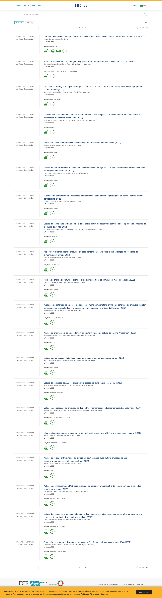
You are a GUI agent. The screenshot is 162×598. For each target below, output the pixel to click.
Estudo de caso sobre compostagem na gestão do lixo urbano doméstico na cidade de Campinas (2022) (91, 61)
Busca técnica (128, 585)
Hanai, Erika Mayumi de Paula (54, 520)
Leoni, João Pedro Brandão (53, 201)
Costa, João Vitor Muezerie (53, 173)
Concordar (144, 592)
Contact (140, 585)
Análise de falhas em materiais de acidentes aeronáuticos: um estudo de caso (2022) (82, 142)
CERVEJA (53, 46)
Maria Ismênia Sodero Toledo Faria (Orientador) (74, 92)
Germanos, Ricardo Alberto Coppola (56, 544)
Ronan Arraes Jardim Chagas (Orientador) (80, 335)
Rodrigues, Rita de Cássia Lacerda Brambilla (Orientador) (77, 120)
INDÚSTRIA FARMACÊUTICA (60, 418)
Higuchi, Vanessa (50, 257)
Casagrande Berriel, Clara (52, 492)
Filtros (19, 22)
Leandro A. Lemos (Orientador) (70, 145)
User (135, 6)
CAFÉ (52, 127)
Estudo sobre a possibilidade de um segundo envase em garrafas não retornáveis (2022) (84, 358)
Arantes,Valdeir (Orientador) (73, 435)
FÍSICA (52, 342)
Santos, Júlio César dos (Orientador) (69, 310)
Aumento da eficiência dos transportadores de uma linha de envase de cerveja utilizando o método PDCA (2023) (94, 36)
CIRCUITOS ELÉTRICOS (58, 552)
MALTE (60, 318)
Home (18, 6)
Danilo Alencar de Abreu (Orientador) (75, 173)
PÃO (58, 264)
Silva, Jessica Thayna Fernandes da (56, 385)
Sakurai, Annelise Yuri (51, 145)
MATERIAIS (54, 152)
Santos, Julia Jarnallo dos (53, 64)
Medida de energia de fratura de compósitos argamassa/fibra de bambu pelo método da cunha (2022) (90, 280)
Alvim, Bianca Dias (50, 310)
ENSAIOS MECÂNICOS (58, 393)
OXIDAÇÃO (54, 236)
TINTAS (52, 471)
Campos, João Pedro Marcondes (55, 282)
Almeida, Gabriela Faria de (53, 410)
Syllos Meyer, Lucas (50, 120)
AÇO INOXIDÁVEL (56, 99)
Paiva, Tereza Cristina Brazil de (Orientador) (77, 64)
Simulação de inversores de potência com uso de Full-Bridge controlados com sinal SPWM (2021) (88, 542)
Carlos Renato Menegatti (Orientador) (82, 544)
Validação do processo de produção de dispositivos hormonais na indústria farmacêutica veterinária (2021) (92, 408)
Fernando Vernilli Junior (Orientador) (82, 360)
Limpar (145, 22)
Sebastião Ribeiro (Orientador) (73, 201)
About (26, 6)
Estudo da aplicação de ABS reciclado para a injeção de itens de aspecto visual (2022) (83, 383)
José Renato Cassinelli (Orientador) (81, 385)
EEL (52, 42)
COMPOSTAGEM (56, 71)
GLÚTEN (53, 264)
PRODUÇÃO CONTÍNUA (58, 527)
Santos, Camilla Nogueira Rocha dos (56, 360)
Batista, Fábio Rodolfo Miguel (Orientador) (69, 463)
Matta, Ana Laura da (51, 92)
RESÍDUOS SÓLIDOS (70, 71)
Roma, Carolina (49, 463)
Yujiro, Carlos (63, 39)
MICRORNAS (55, 443)
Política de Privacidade (109, 585)
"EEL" (30, 23)
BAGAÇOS (54, 318)
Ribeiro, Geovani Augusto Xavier (55, 335)
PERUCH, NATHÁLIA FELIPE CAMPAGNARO (59, 229)
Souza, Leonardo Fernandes (53, 435)
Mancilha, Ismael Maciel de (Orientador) (70, 257)
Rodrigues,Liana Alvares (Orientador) (77, 520)
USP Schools (37, 6)
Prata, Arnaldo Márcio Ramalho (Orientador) (90, 229)
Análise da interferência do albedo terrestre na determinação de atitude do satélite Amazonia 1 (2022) (90, 333)
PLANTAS (63, 443)
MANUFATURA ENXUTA (58, 499)
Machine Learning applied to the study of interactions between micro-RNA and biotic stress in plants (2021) (92, 433)
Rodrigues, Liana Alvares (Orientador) (75, 492)
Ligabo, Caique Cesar (51, 39)
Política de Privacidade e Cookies (94, 594)
